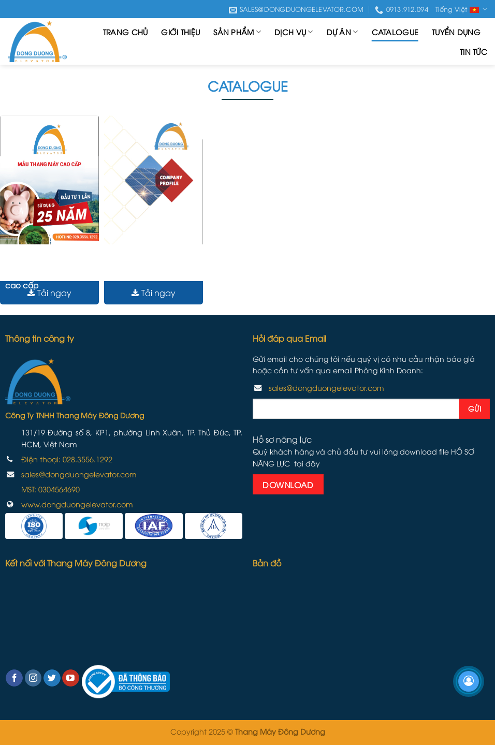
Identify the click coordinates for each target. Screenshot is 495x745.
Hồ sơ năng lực (137, 270)
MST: (50, 489)
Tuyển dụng (456, 32)
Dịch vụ (293, 32)
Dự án (342, 32)
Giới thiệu (180, 32)
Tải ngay (49, 292)
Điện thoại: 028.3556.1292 (66, 459)
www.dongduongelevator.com (77, 504)
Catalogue (395, 32)
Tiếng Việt (461, 9)
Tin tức (473, 51)
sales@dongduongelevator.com (79, 474)
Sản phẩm (237, 32)
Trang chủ (125, 32)
